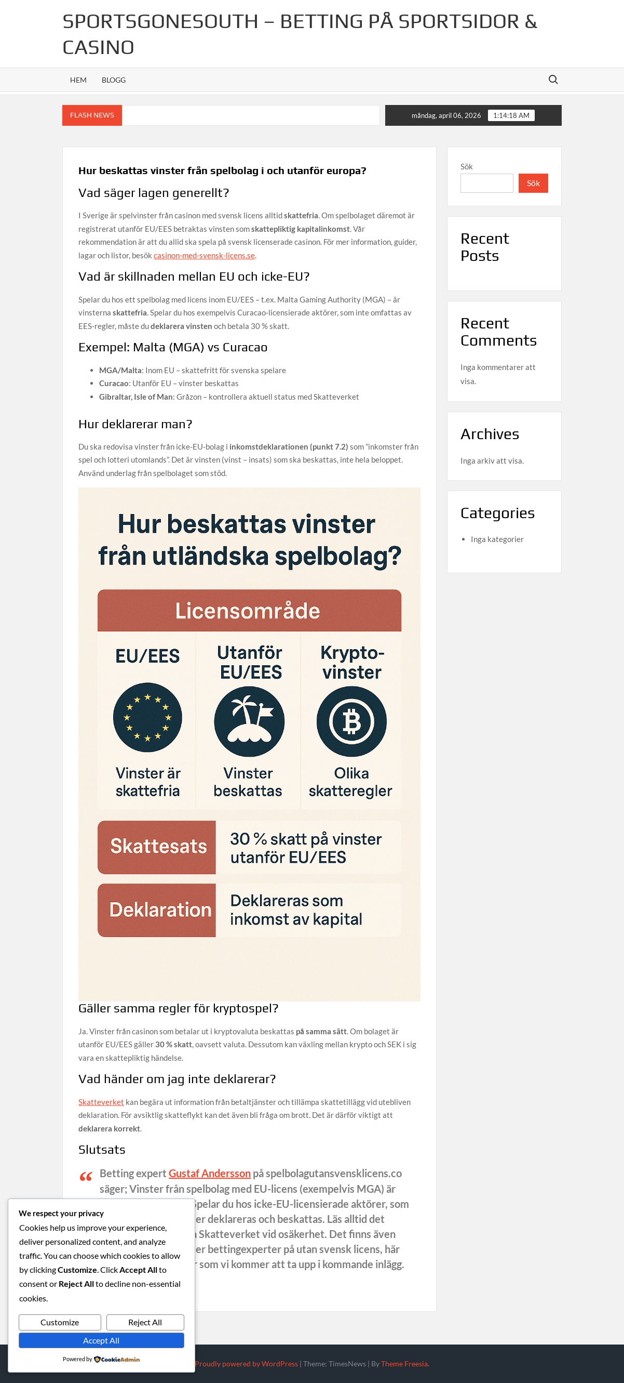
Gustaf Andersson (210, 1173)
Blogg (114, 79)
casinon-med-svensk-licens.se (204, 255)
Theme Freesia (404, 1363)
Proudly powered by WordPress (246, 1363)
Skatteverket (101, 1102)
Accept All (101, 1340)
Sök (466, 166)
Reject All (145, 1322)
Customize (59, 1322)
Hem (78, 79)
